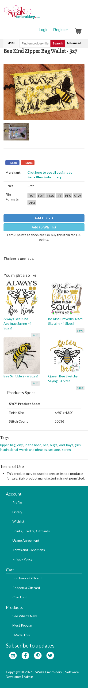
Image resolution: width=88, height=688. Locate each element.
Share (14, 162)
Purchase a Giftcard (27, 578)
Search (58, 43)
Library (17, 512)
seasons (54, 450)
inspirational (9, 450)
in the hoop (33, 445)
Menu (11, 43)
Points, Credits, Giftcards (31, 531)
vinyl (20, 445)
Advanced (74, 43)
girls (78, 445)
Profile (17, 502)
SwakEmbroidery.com (39, 14)
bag (12, 445)
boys (69, 445)
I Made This (21, 635)
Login (44, 30)
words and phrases (33, 450)
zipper (4, 445)
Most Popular (22, 625)
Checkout (19, 597)
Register (60, 30)
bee (46, 445)
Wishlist (18, 521)
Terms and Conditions (28, 550)
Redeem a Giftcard (26, 588)
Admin (28, 677)
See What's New (24, 616)
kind (62, 445)
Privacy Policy (22, 559)
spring (66, 450)
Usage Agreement (25, 540)
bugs (53, 445)
